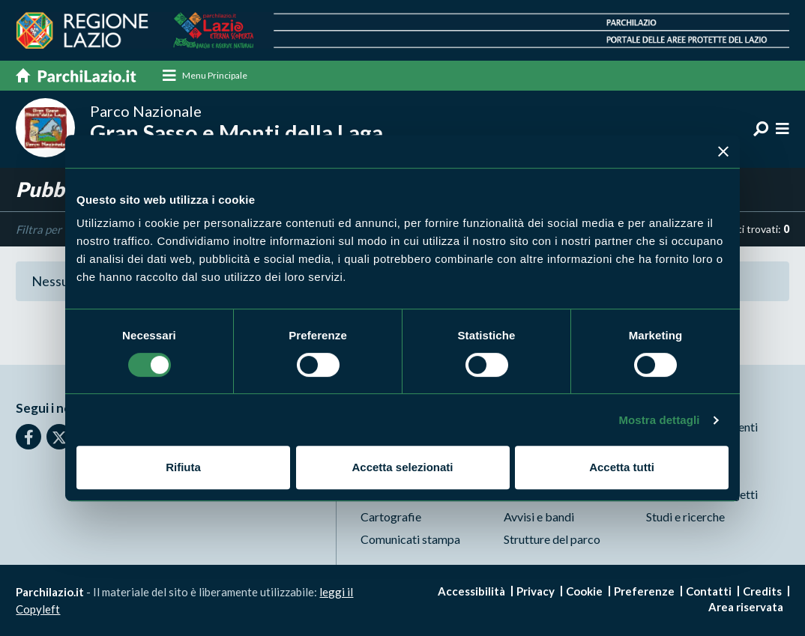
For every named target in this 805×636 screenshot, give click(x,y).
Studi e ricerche (685, 516)
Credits (762, 591)
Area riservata (745, 607)
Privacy (535, 591)
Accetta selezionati (402, 467)
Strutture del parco (552, 539)
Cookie (584, 591)
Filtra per (38, 229)
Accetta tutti (621, 467)
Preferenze (644, 591)
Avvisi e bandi (539, 516)
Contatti (709, 591)
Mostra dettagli (658, 420)
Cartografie (391, 516)
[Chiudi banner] (723, 151)
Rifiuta (183, 467)
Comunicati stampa (410, 539)
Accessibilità (471, 591)
